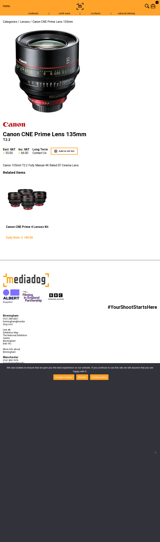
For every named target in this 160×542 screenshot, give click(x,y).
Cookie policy (99, 377)
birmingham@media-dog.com (14, 323)
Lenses (25, 21)
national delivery (126, 13)
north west (64, 13)
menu (6, 6)
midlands (33, 13)
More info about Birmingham (11, 350)
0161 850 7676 (10, 360)
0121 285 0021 (10, 318)
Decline (82, 377)
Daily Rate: (19, 237)
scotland (95, 13)
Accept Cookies (64, 377)
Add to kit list (64, 151)
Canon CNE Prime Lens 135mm (52, 21)
